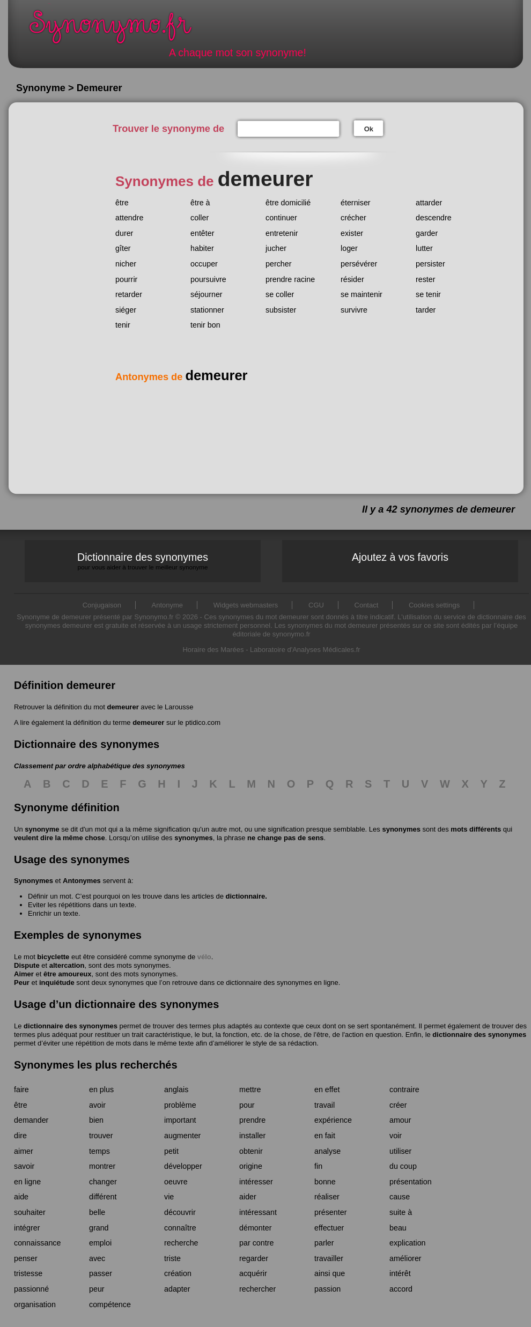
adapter (177, 1289)
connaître (180, 1228)
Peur (22, 982)
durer (124, 233)
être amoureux (67, 974)
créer (398, 1105)
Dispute (27, 965)
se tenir (428, 294)
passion (327, 1289)
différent (102, 1196)
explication (407, 1243)
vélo (204, 957)
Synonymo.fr (117, 30)
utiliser (400, 1151)
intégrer (27, 1228)
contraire (404, 1089)
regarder (253, 1258)
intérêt (400, 1273)
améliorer (405, 1258)
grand (99, 1228)
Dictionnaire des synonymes (143, 561)
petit (171, 1151)
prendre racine (290, 279)
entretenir (282, 233)
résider (352, 279)
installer (252, 1135)
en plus (101, 1089)
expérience (333, 1120)
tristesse (28, 1273)
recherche (181, 1243)
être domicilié (288, 202)
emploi (100, 1243)
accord (400, 1289)
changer (103, 1181)
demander (31, 1120)
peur (97, 1289)
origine (250, 1166)
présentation (410, 1181)
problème (180, 1105)
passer (100, 1273)
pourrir (126, 279)
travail (324, 1105)
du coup (403, 1166)
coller (199, 217)
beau (398, 1228)
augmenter (182, 1135)
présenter (330, 1212)
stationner (207, 310)
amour (400, 1120)
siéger (125, 310)
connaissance (37, 1243)
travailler (328, 1258)
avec (97, 1258)
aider (247, 1196)
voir (395, 1135)
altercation (67, 965)
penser (26, 1258)
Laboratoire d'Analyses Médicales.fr (305, 650)
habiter (202, 248)
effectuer (329, 1228)
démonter (255, 1228)
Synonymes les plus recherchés (96, 1065)
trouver (101, 1135)
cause (399, 1196)
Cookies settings (434, 605)
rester (426, 279)
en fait (324, 1135)
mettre (250, 1089)
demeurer (122, 707)
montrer (102, 1166)
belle (97, 1212)
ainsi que (329, 1273)
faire (21, 1089)
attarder (429, 202)
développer (183, 1166)
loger (349, 248)
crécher (353, 217)
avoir (97, 1105)
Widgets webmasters (245, 605)
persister (430, 264)
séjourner (206, 294)
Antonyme (167, 605)
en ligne (27, 1181)
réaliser (327, 1196)
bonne (325, 1181)
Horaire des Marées (213, 650)
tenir (122, 325)
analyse (327, 1151)
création (177, 1273)
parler (324, 1243)
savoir (24, 1166)
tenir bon (205, 325)
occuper (204, 264)
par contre (256, 1243)
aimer (23, 1151)
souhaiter (30, 1212)
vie (169, 1196)
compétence (110, 1304)
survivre (354, 310)
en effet (327, 1089)
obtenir (251, 1151)
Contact (367, 605)
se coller (280, 294)
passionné (31, 1289)
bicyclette (53, 957)
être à (200, 202)
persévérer (359, 264)
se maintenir (361, 294)
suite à (400, 1212)
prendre (252, 1120)
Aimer (24, 974)
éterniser (356, 202)
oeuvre (176, 1181)
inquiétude (57, 982)
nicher (125, 264)
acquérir (253, 1273)
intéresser (256, 1181)
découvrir (180, 1212)
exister (352, 233)
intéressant (258, 1212)
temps (99, 1151)
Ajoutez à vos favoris (400, 557)
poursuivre (208, 279)
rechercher (257, 1289)
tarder (426, 310)
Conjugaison (102, 605)
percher (278, 264)
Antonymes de (181, 377)
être (122, 202)
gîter (123, 248)
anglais (176, 1089)
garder (427, 233)
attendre (129, 217)
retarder (128, 294)
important (180, 1120)
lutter (424, 248)
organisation (35, 1304)
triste (172, 1258)
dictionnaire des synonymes (70, 1026)
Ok (368, 129)
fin (318, 1166)
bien (96, 1120)
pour (247, 1105)
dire (20, 1135)
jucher (276, 248)
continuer (281, 217)
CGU (316, 605)
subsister (281, 310)
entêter (202, 233)
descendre (434, 217)
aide (21, 1196)
